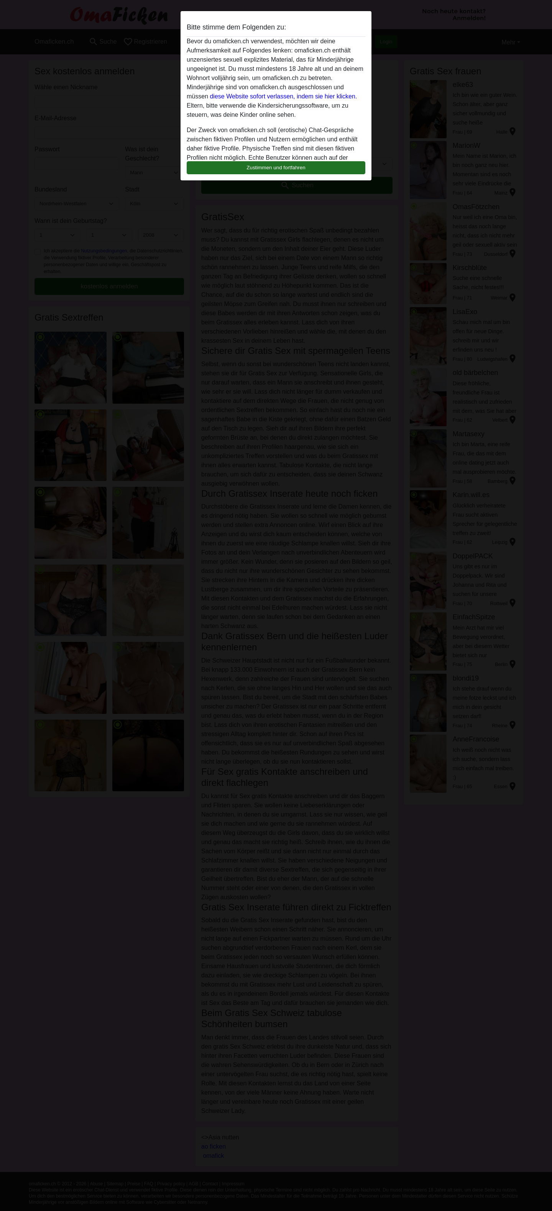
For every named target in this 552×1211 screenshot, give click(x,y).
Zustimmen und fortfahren (276, 167)
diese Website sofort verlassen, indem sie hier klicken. (283, 96)
